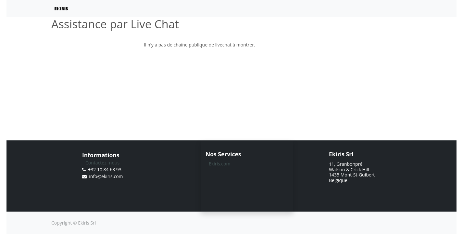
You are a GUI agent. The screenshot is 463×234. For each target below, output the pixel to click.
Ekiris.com (219, 164)
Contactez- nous (102, 163)
